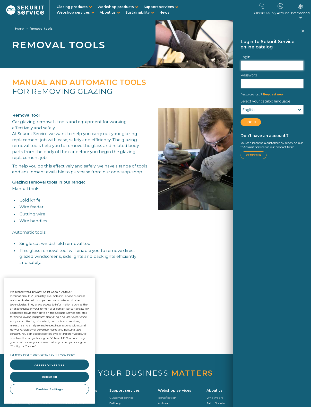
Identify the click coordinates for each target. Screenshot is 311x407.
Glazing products (72, 7)
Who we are (215, 397)
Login (245, 57)
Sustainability (137, 12)
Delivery (115, 403)
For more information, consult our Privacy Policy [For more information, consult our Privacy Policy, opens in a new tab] (42, 354)
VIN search (165, 403)
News (164, 12)
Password (249, 75)
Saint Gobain (216, 403)
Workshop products (115, 7)
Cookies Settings (49, 389)
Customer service (121, 397)
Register (253, 155)
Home (19, 28)
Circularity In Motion (269, 397)
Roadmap (262, 403)
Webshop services (73, 12)
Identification (167, 397)
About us (108, 12)
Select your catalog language (265, 101)
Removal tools (41, 28)
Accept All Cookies (49, 364)
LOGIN (251, 122)
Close (302, 33)
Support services (159, 7)
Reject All (49, 377)
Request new (262, 94)
